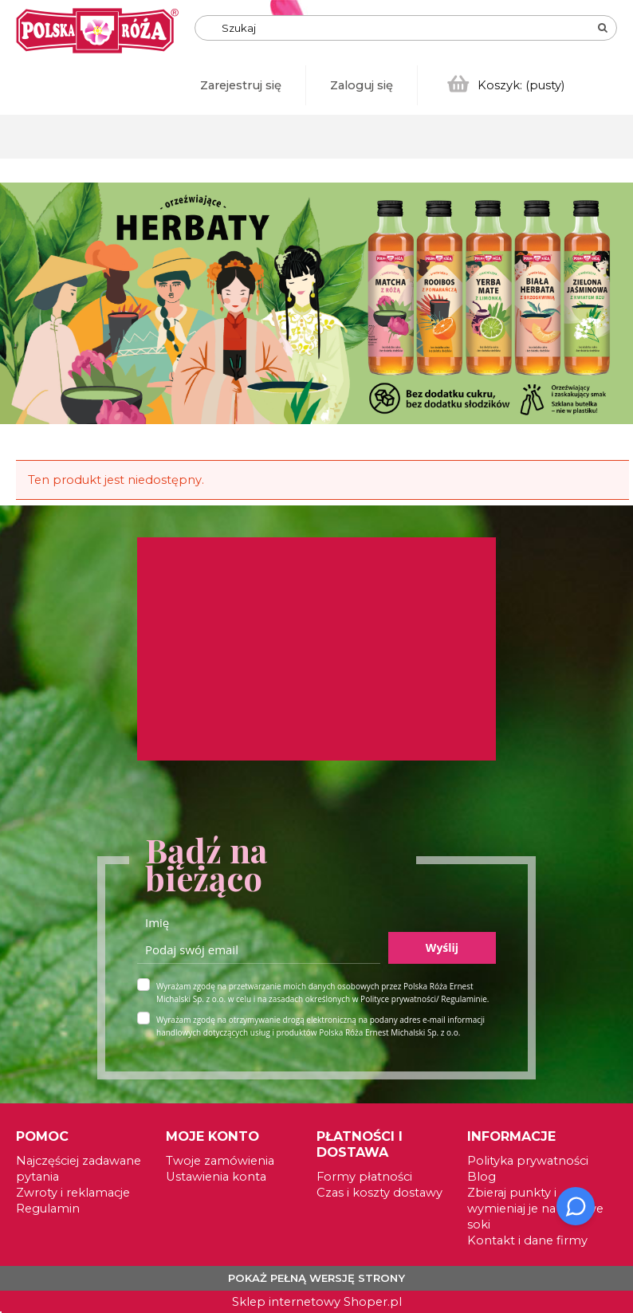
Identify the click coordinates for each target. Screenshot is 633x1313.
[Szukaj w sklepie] (298, 28)
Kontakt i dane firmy (527, 1240)
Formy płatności (364, 1177)
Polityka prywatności (527, 1161)
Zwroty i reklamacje (73, 1192)
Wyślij (442, 947)
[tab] (621, 200)
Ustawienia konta (216, 1177)
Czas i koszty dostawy (379, 1192)
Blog (481, 1177)
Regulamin (48, 1208)
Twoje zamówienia (220, 1161)
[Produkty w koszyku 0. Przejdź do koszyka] (507, 85)
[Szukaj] (602, 28)
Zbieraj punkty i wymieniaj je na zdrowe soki (535, 1208)
